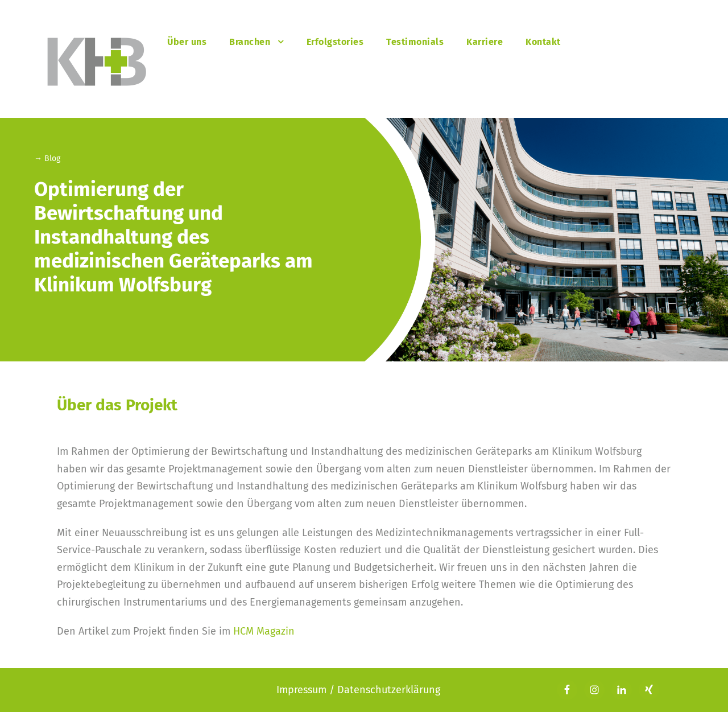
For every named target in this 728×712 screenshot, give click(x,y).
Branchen (249, 41)
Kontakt (543, 41)
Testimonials (415, 41)
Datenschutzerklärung (388, 690)
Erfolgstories (335, 41)
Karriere (484, 41)
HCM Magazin (264, 631)
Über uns (186, 41)
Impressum (302, 690)
